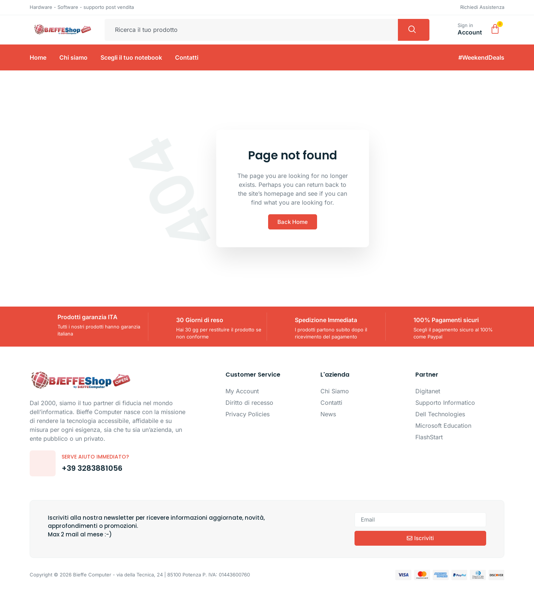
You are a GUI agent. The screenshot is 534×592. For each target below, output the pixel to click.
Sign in (465, 25)
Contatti (186, 57)
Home (38, 57)
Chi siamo (73, 57)
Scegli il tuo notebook (131, 57)
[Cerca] (413, 30)
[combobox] (251, 30)
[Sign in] (449, 28)
